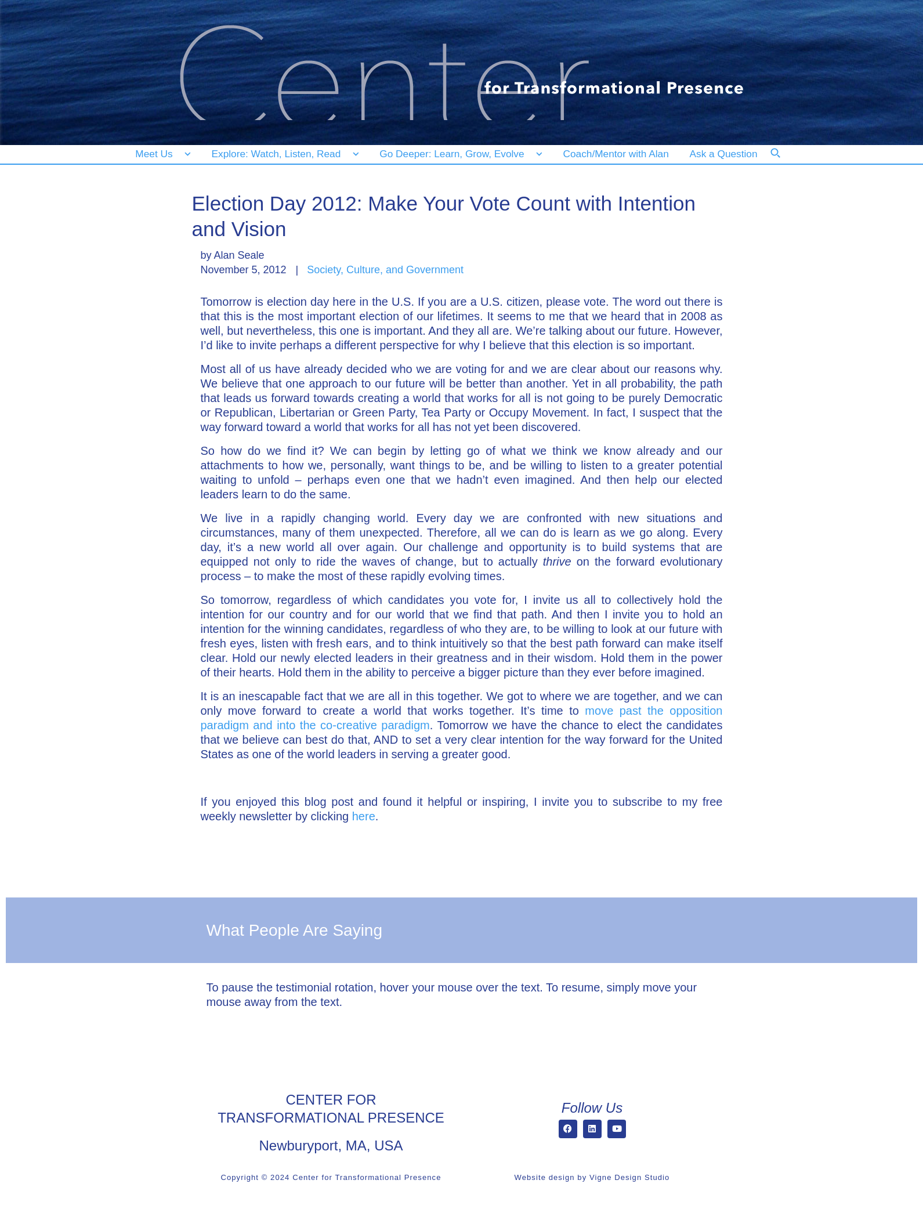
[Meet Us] (163, 154)
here (363, 816)
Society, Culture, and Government (385, 270)
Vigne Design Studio (629, 1177)
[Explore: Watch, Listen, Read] (283, 154)
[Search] (783, 161)
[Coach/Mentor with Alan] (616, 154)
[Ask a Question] (726, 154)
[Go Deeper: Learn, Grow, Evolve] (458, 154)
